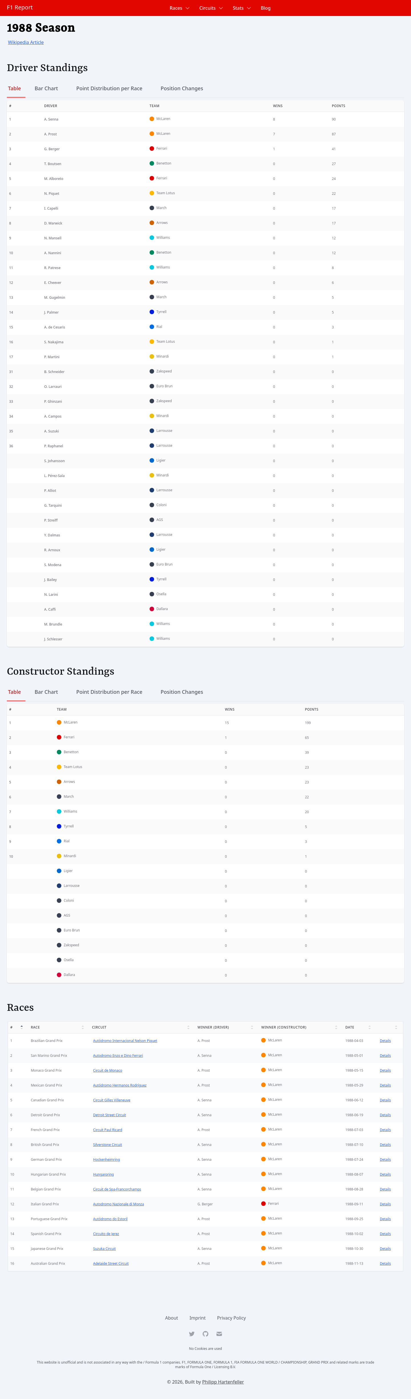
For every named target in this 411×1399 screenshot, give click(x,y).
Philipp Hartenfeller (223, 1382)
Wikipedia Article (26, 42)
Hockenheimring (106, 1159)
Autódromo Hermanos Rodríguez (119, 1085)
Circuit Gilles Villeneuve (111, 1100)
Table (14, 88)
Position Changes (182, 88)
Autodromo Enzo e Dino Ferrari (117, 1055)
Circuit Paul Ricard (107, 1129)
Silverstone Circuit (107, 1144)
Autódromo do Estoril (110, 1218)
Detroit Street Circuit (109, 1115)
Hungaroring (103, 1174)
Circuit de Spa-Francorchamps (116, 1189)
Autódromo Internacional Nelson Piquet (124, 1040)
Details (385, 1040)
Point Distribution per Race (109, 88)
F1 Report (20, 7)
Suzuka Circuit (104, 1248)
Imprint (198, 1318)
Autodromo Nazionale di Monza (118, 1204)
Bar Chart (46, 88)
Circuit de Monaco (107, 1070)
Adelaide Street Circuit (110, 1263)
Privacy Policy (231, 1318)
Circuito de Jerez (105, 1233)
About (171, 1318)
